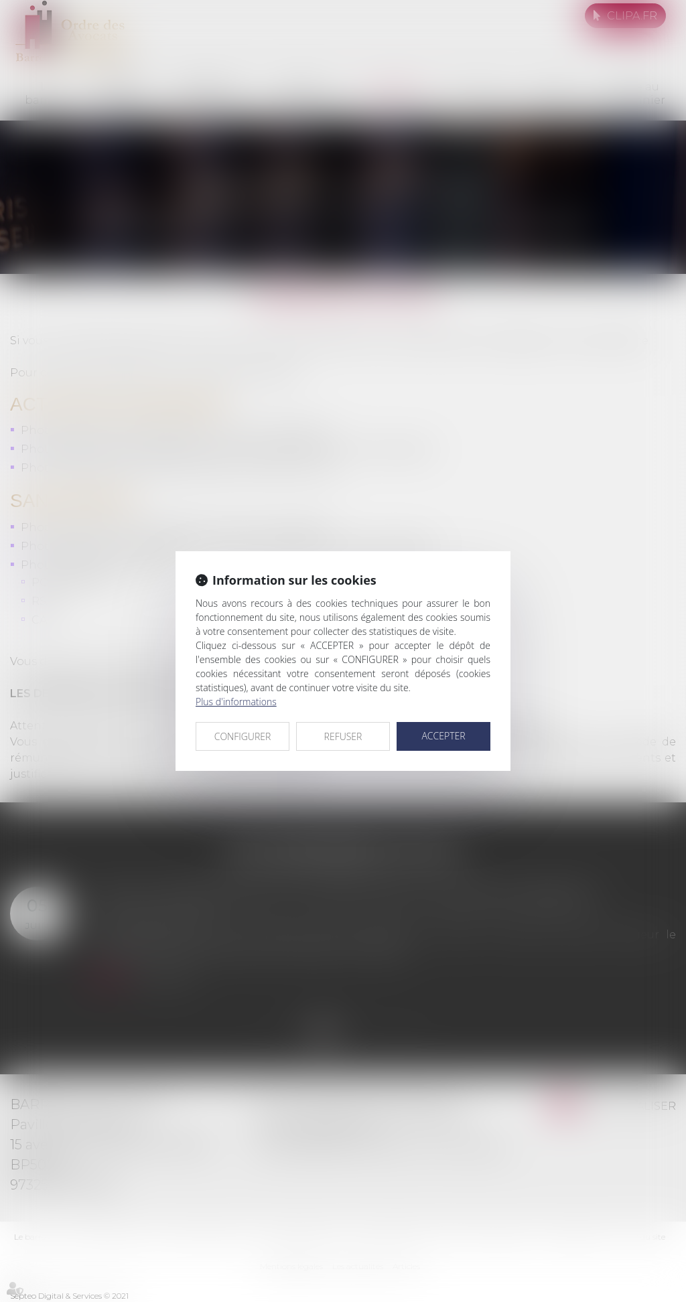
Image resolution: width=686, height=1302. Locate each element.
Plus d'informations (236, 701)
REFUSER (343, 736)
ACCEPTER (443, 735)
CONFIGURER (242, 736)
